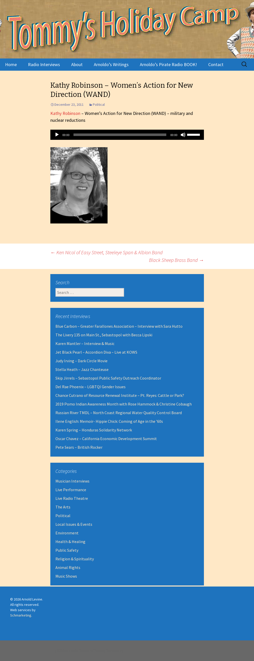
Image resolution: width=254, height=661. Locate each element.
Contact (215, 64)
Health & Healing (70, 541)
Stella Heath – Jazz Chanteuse (82, 369)
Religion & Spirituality (74, 558)
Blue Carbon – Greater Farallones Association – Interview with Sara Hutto (119, 326)
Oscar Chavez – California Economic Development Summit (106, 438)
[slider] (119, 134)
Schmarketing (20, 615)
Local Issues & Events (73, 524)
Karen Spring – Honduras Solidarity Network (93, 429)
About (77, 64)
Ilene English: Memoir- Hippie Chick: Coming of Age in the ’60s (109, 421)
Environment (67, 532)
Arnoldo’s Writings (111, 64)
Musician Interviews (72, 481)
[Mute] (183, 134)
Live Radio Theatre (71, 498)
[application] (127, 135)
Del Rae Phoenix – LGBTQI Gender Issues (90, 386)
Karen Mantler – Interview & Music (84, 343)
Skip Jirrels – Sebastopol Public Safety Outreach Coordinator (108, 378)
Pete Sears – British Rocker (78, 447)
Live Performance (70, 489)
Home (11, 64)
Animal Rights (67, 567)
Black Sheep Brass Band (176, 260)
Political (99, 104)
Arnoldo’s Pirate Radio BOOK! (168, 64)
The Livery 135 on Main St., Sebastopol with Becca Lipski (103, 334)
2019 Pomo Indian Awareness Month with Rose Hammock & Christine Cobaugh (123, 404)
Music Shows (66, 576)
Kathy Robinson (65, 113)
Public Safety (66, 550)
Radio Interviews (44, 64)
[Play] (56, 134)
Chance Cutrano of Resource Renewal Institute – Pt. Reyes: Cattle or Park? (119, 395)
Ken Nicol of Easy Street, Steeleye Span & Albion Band (106, 252)
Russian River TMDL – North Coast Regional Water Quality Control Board (118, 412)
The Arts (62, 506)
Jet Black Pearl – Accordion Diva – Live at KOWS (96, 352)
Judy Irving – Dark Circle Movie (81, 360)
